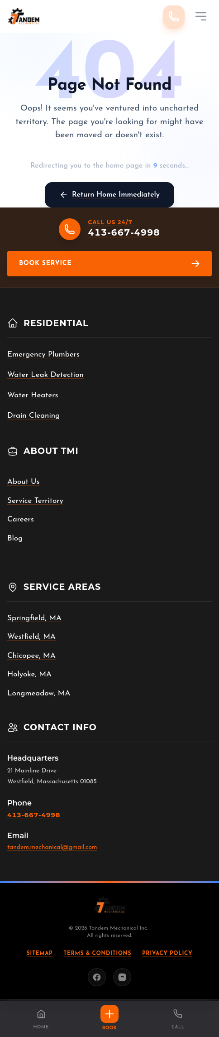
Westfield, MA (31, 637)
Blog (15, 538)
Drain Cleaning (33, 416)
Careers (20, 519)
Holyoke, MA (29, 674)
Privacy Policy (167, 953)
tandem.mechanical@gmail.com (52, 847)
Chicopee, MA (31, 656)
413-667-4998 (33, 815)
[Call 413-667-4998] (174, 16)
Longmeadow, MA (38, 693)
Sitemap (40, 953)
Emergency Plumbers (43, 354)
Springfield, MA (34, 618)
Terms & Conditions (97, 953)
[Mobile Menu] (201, 16)
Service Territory (35, 501)
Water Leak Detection (45, 375)
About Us (23, 482)
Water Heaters (32, 395)
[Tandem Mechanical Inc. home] (23, 16)
